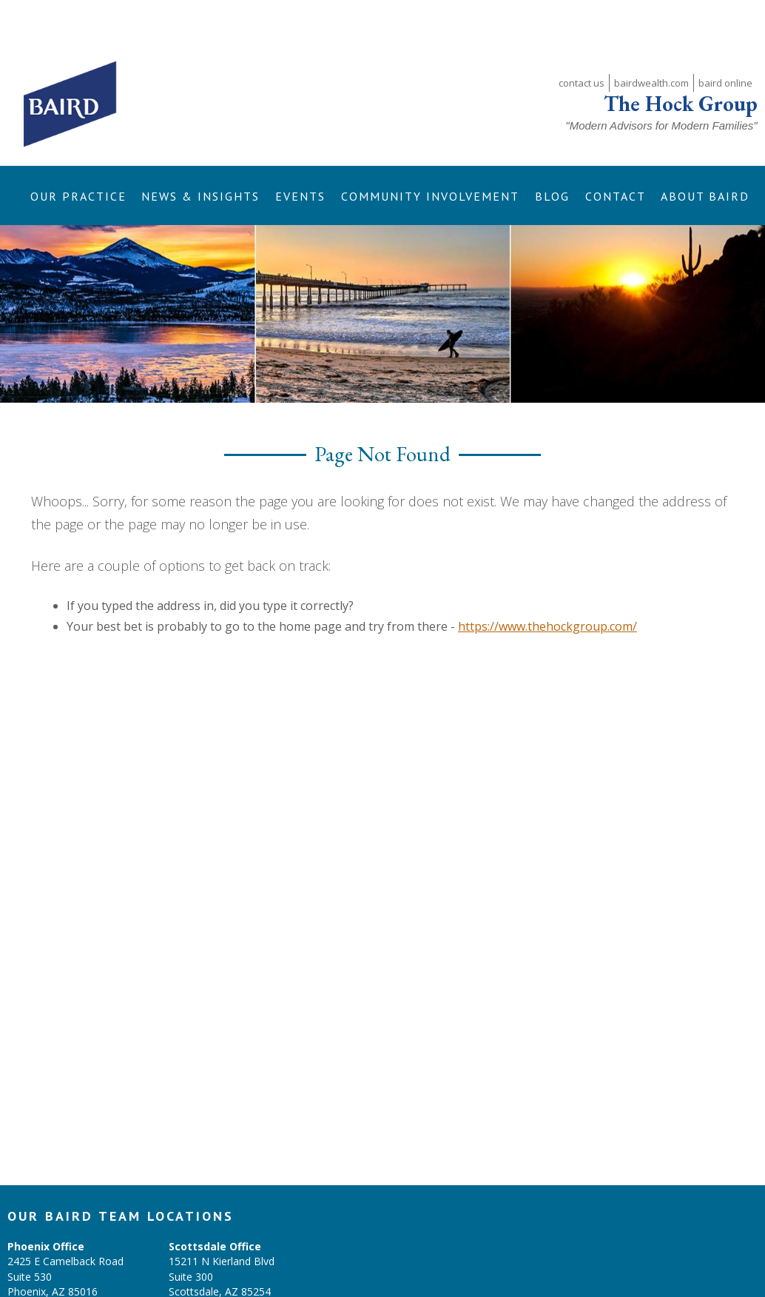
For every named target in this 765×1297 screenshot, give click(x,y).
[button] (78, 153)
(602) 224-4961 (43, 1264)
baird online (725, 40)
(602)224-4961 (203, 1264)
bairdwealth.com (651, 40)
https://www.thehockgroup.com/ (547, 584)
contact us (581, 40)
